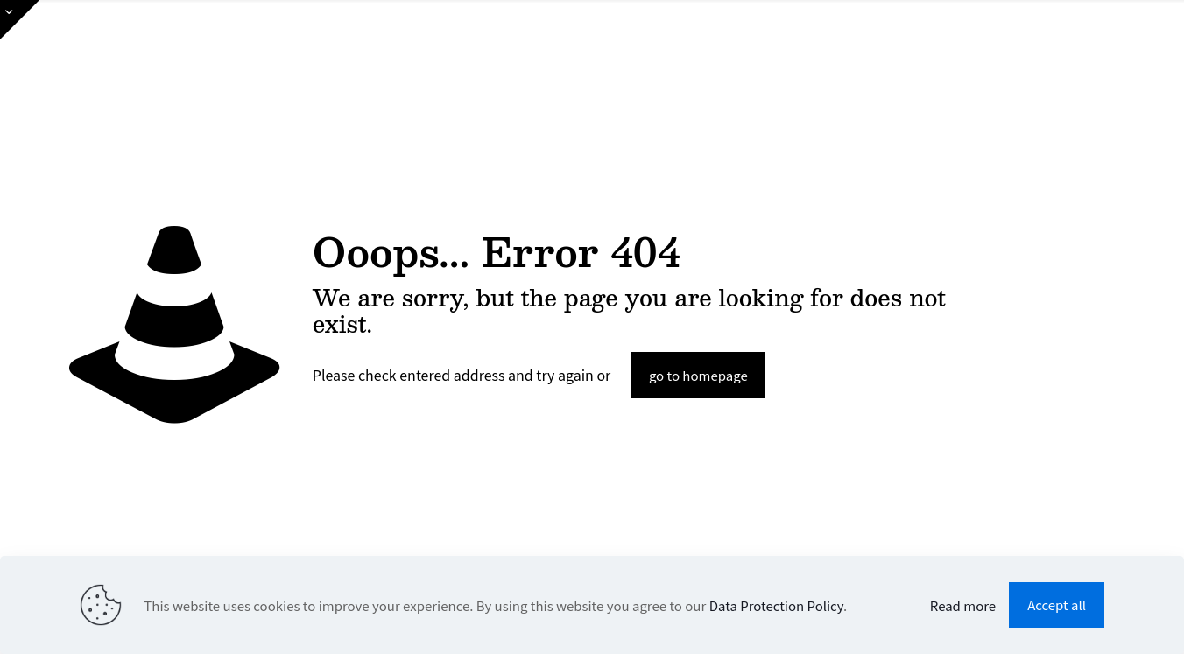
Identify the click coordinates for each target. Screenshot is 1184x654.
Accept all (1056, 604)
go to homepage (698, 375)
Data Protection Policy (776, 605)
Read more (963, 605)
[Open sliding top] (19, 19)
